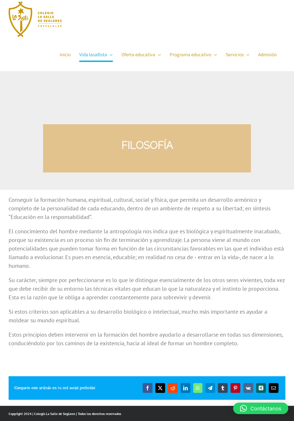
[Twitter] (160, 388)
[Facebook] (147, 388)
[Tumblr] (222, 388)
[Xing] (261, 388)
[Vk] (248, 388)
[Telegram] (210, 388)
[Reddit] (173, 388)
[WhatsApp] (198, 388)
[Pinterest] (235, 388)
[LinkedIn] (185, 388)
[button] (260, 408)
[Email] (273, 388)
